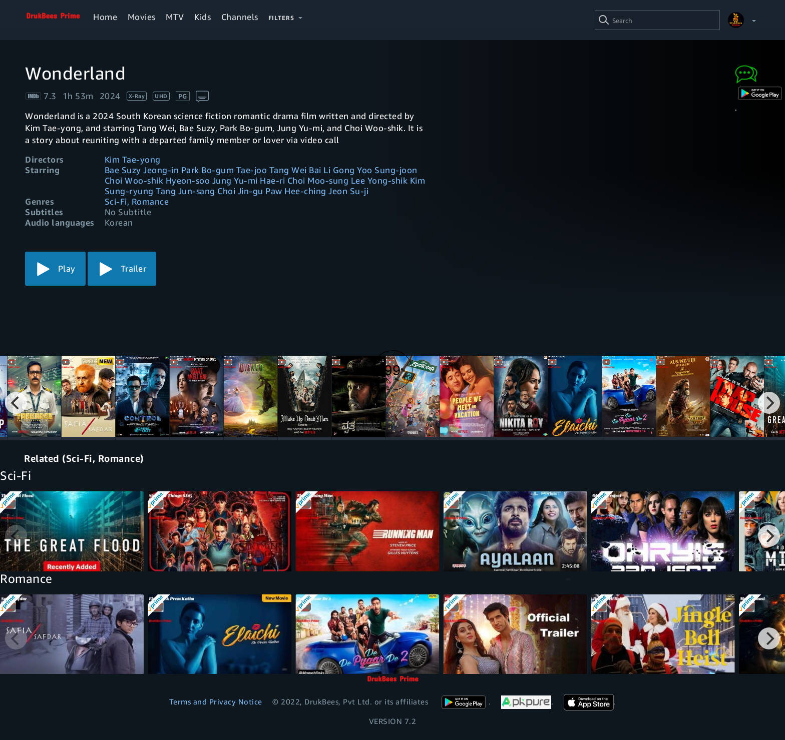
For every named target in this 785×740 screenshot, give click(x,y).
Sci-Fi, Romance (137, 201)
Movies (142, 17)
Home (105, 17)
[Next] (769, 403)
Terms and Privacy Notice (215, 701)
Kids (202, 17)
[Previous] (16, 403)
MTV (175, 17)
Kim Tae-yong (133, 159)
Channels (239, 17)
